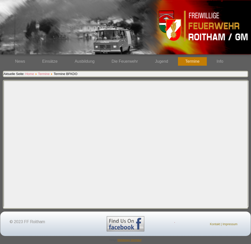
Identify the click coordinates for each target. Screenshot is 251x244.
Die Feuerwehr (125, 61)
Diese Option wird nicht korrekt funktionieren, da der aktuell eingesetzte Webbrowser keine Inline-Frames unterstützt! (126, 143)
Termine (192, 61)
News (20, 61)
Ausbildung (84, 61)
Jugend (161, 61)
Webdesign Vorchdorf (129, 240)
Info (220, 61)
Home (29, 74)
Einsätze (49, 61)
